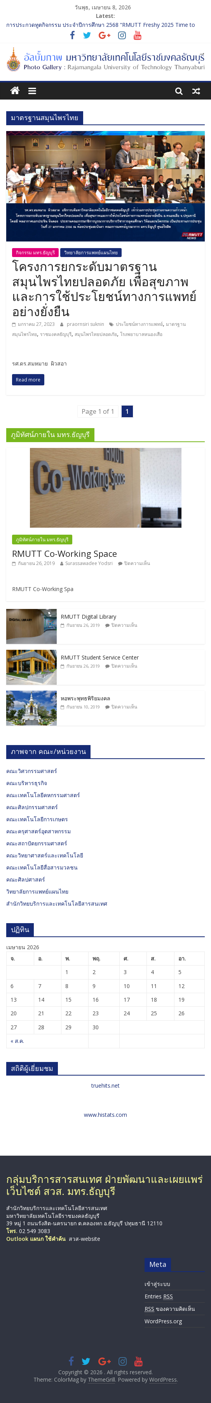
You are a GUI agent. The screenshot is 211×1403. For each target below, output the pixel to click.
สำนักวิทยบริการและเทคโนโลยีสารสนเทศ (56, 903)
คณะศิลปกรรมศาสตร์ (32, 807)
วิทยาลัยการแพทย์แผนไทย (91, 252)
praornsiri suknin (86, 324)
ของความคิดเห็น (170, 1309)
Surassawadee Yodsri (89, 563)
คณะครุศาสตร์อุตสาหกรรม (38, 831)
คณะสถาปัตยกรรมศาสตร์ (36, 843)
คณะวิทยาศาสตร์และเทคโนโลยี (44, 855)
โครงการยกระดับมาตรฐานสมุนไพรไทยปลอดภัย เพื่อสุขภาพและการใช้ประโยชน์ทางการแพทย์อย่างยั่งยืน (104, 288)
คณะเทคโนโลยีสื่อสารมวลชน (42, 867)
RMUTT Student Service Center (100, 657)
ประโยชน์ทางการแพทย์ (139, 324)
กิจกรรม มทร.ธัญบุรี (35, 252)
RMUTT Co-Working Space (64, 553)
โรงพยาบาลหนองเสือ (141, 334)
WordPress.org (163, 1321)
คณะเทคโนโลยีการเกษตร (37, 819)
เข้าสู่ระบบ (157, 1284)
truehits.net (105, 1085)
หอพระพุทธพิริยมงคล (85, 698)
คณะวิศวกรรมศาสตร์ (31, 771)
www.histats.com (105, 1114)
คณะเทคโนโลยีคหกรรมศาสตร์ (43, 795)
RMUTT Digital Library (88, 616)
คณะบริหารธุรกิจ (26, 783)
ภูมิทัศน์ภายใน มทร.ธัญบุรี (42, 539)
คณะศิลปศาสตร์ (25, 879)
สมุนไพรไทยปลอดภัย (96, 334)
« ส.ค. (17, 1040)
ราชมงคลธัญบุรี (55, 334)
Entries (159, 1296)
